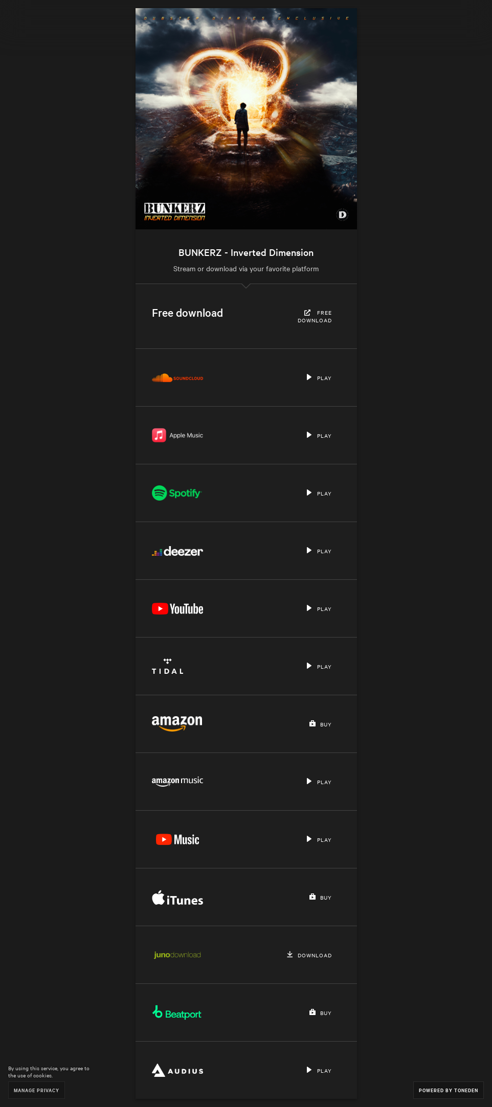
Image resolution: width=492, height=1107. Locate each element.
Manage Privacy (36, 1090)
